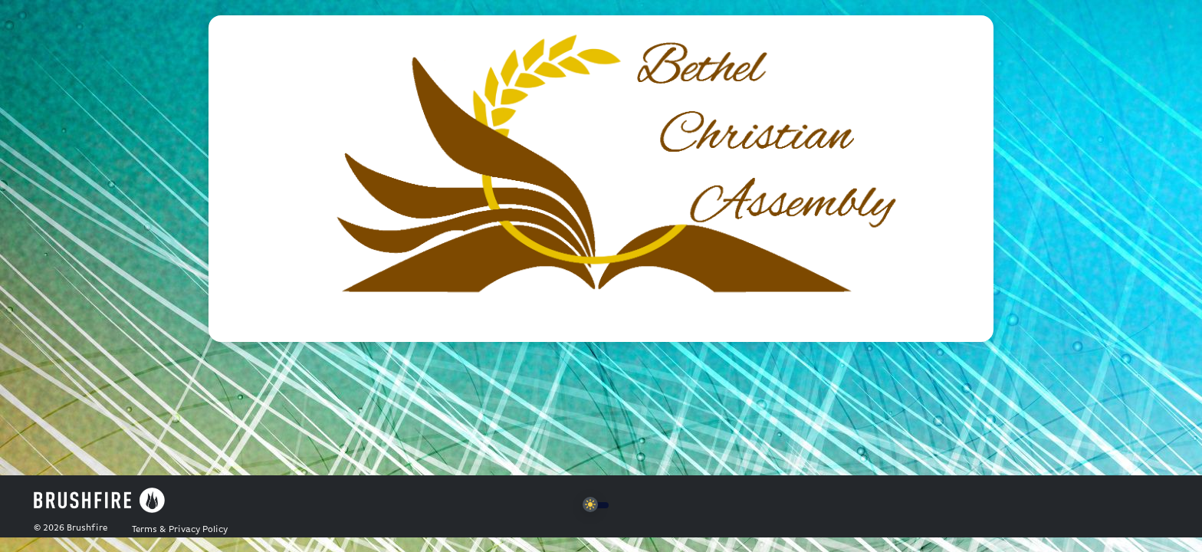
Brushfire (87, 528)
